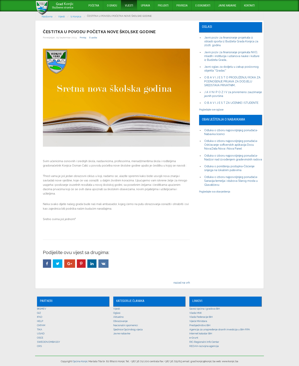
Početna (93, 5)
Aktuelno (118, 316)
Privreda (182, 5)
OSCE (40, 337)
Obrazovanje (120, 321)
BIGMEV (41, 308)
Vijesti (129, 5)
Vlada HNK (195, 312)
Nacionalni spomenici (125, 325)
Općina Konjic (80, 361)
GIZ (39, 312)
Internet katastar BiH (200, 333)
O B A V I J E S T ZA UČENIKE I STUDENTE (231, 102)
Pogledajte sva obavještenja (214, 191)
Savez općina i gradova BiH (204, 308)
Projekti (163, 5)
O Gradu (112, 5)
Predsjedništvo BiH (199, 325)
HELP (40, 321)
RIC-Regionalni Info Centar (204, 341)
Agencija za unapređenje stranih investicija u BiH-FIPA (219, 329)
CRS (39, 346)
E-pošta (93, 37)
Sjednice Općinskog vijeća (128, 329)
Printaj (83, 37)
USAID (41, 333)
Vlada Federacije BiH (201, 316)
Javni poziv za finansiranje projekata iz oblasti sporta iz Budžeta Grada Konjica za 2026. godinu (231, 41)
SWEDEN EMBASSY (48, 341)
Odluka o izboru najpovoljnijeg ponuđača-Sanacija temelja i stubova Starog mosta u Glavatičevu (231, 180)
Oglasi (116, 312)
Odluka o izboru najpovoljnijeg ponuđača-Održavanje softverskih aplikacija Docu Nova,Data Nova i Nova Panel (231, 144)
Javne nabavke (227, 5)
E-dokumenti (202, 5)
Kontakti (249, 5)
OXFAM (41, 325)
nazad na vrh (182, 282)
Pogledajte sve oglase (211, 109)
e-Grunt (193, 337)
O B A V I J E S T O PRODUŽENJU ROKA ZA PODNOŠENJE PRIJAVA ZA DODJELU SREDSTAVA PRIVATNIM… (232, 81)
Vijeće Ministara (198, 321)
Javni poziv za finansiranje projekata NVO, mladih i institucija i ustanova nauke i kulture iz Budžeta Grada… (232, 56)
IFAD (39, 316)
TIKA (39, 329)
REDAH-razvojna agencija (204, 346)
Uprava (145, 5)
